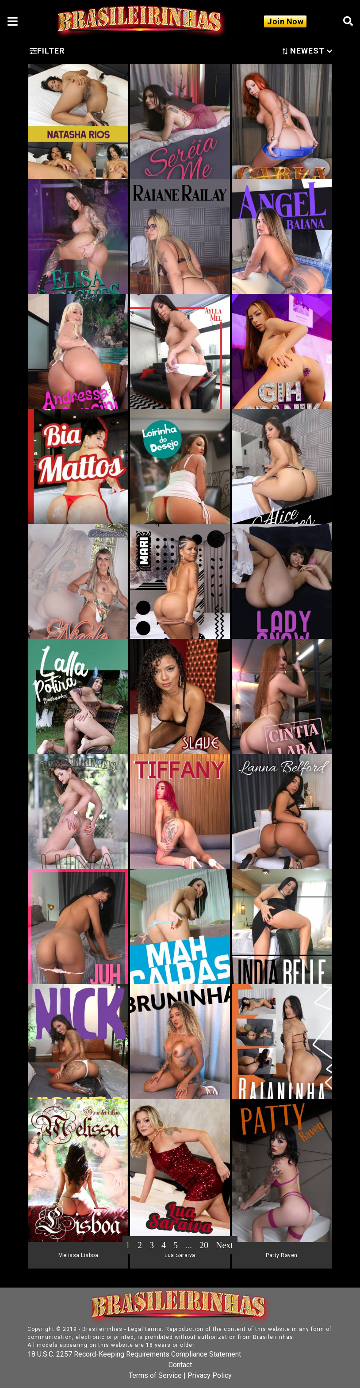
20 (203, 1245)
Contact (180, 1365)
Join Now (285, 21)
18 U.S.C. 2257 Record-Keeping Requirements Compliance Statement (134, 1354)
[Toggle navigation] (12, 21)
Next (224, 1245)
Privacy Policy (210, 1375)
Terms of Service (155, 1375)
